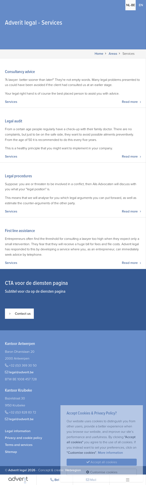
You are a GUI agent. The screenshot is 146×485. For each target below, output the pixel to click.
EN (141, 5)
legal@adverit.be (21, 372)
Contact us (19, 314)
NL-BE (130, 5)
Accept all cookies (101, 462)
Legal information (18, 431)
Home (99, 54)
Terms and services (18, 445)
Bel (54, 480)
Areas (113, 54)
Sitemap (11, 452)
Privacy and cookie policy (23, 438)
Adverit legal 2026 (21, 470)
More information (110, 453)
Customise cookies (101, 472)
